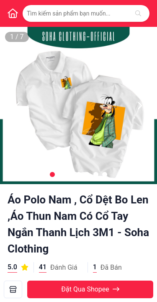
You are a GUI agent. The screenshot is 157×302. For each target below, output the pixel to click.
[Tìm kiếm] (138, 13)
